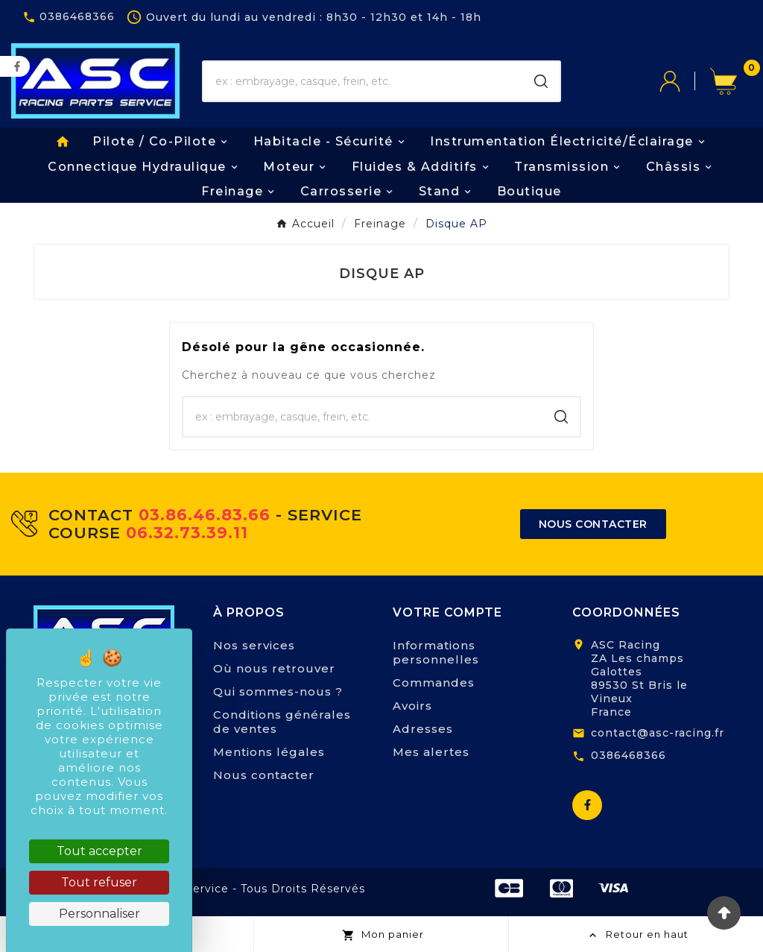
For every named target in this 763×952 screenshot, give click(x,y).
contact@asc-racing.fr (657, 733)
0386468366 (628, 755)
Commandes (434, 682)
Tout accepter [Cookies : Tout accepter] (99, 851)
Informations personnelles (436, 652)
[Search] (541, 81)
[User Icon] (684, 81)
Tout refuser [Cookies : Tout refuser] (99, 882)
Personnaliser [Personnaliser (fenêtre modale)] (99, 914)
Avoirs (412, 706)
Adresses (423, 729)
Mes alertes (431, 752)
